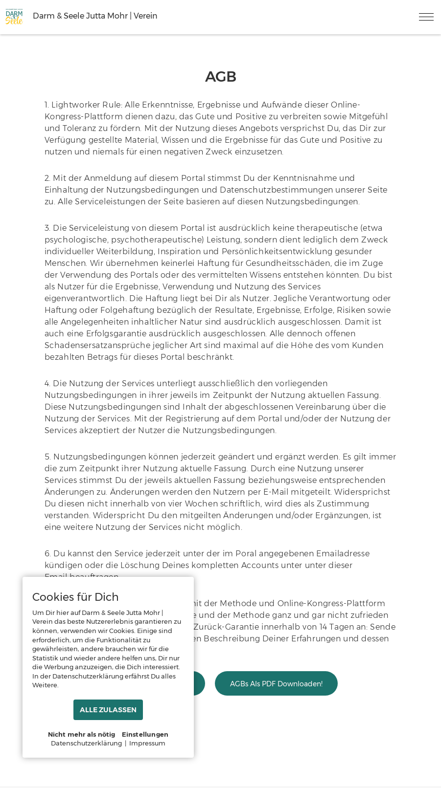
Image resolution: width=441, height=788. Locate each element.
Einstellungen (145, 734)
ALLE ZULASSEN (108, 709)
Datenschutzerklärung (86, 743)
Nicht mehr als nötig (82, 734)
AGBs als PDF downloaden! (276, 683)
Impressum (147, 743)
